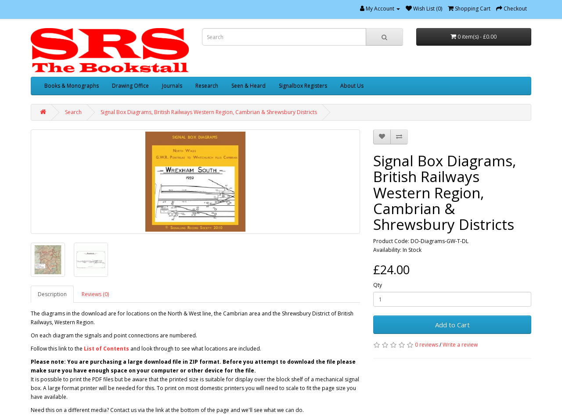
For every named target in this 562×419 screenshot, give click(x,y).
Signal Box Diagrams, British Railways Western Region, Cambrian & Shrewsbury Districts (209, 112)
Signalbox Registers (303, 86)
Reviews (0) (95, 294)
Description (52, 294)
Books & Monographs (71, 86)
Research (206, 86)
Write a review (460, 344)
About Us (352, 86)
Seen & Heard (248, 86)
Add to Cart (452, 324)
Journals (172, 86)
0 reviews (426, 344)
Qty (377, 285)
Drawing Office (130, 86)
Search (73, 112)
